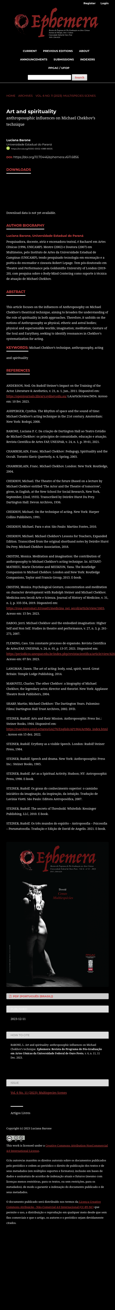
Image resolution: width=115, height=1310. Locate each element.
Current (30, 51)
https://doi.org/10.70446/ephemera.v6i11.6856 (46, 157)
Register (89, 3)
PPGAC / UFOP (58, 68)
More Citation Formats (28, 1065)
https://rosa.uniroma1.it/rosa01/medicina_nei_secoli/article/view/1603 (55, 608)
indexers (87, 59)
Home (10, 95)
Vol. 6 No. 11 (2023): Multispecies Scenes (66, 95)
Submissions (64, 59)
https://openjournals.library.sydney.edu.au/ (36, 396)
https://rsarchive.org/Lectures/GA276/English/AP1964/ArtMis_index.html (57, 729)
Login (105, 3)
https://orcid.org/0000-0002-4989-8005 (32, 148)
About (84, 51)
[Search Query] (49, 77)
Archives (25, 95)
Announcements (33, 59)
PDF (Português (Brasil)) (32, 996)
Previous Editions (58, 51)
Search (79, 77)
